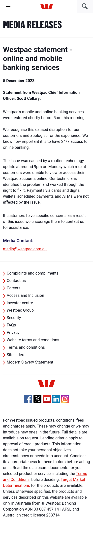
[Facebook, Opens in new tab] (28, 399)
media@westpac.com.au (25, 249)
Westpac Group (20, 310)
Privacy (13, 332)
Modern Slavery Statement (30, 362)
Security (14, 317)
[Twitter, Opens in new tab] (37, 399)
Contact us (16, 280)
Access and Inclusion (25, 295)
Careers (13, 288)
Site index (15, 354)
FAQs (11, 325)
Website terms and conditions (33, 340)
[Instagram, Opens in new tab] (65, 401)
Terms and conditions (26, 347)
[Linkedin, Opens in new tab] (56, 399)
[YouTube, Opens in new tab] (47, 399)
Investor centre (20, 303)
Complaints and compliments (33, 273)
